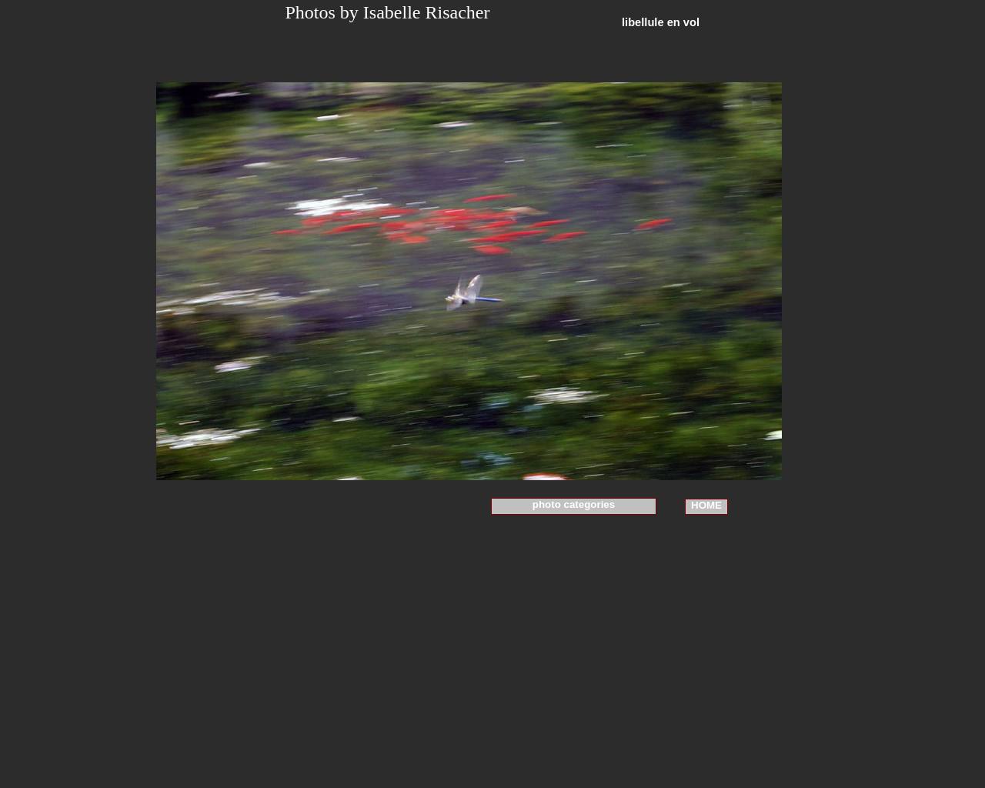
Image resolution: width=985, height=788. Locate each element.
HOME (706, 505)
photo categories (574, 504)
